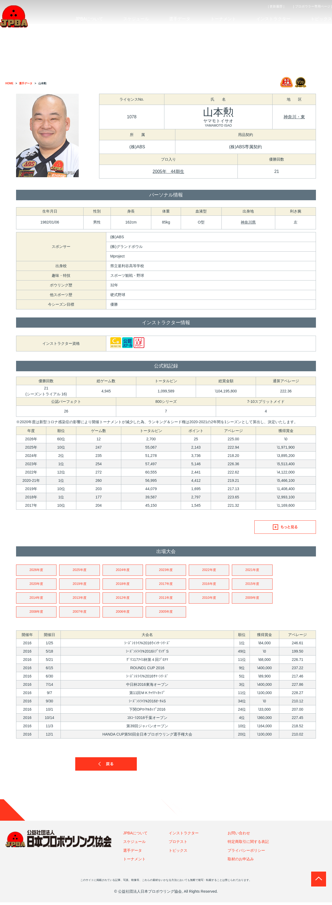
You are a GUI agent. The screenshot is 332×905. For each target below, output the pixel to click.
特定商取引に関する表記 (248, 844)
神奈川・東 (294, 117)
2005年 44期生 (168, 171)
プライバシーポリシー (246, 853)
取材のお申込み (241, 861)
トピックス (178, 853)
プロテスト (178, 844)
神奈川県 (248, 222)
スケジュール (134, 844)
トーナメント (134, 861)
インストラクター (184, 836)
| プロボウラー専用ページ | (312, 6)
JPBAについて (135, 836)
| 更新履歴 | (276, 6)
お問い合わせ (239, 836)
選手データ (132, 853)
